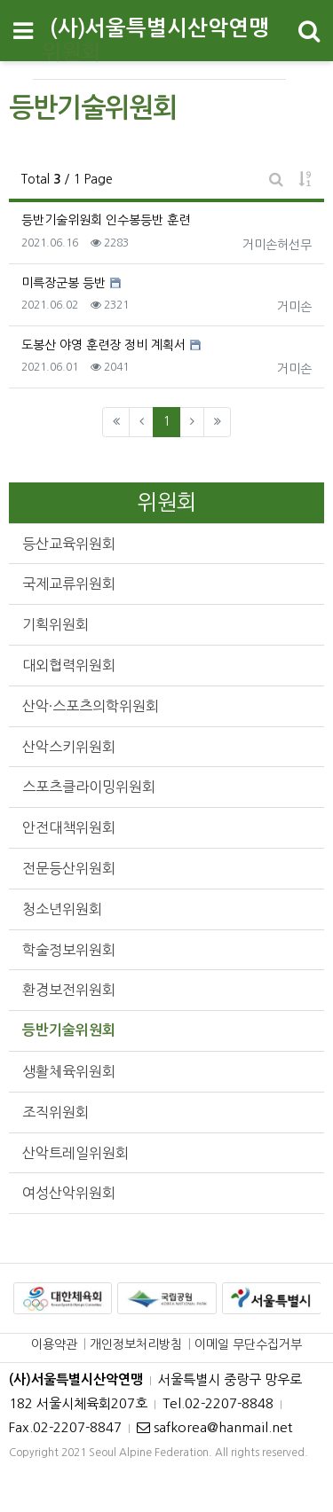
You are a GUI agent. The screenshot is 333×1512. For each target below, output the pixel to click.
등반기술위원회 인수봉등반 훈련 (105, 220)
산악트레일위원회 (75, 1153)
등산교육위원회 (68, 544)
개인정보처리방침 (136, 1344)
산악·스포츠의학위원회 (90, 706)
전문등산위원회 (68, 868)
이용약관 (54, 1344)
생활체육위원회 (68, 1071)
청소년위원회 (62, 909)
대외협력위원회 (68, 665)
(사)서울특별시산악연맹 (159, 28)
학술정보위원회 (68, 950)
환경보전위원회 (68, 990)
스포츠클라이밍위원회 (88, 787)
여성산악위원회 (68, 1193)
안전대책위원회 (68, 827)
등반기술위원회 (68, 1030)
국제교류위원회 (68, 583)
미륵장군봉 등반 (63, 283)
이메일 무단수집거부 (248, 1344)
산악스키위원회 (68, 747)
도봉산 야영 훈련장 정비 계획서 (103, 345)
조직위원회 (55, 1112)
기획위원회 (55, 624)
